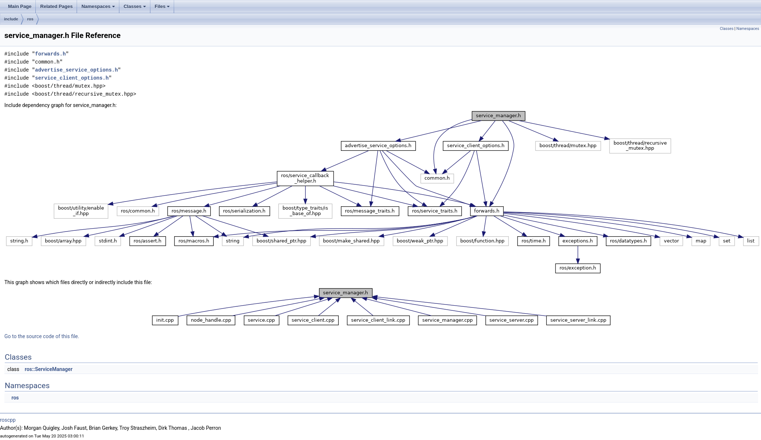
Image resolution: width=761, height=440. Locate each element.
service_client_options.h (72, 77)
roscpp (8, 420)
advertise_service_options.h (76, 69)
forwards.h (50, 53)
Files (162, 6)
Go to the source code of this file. (41, 336)
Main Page (19, 6)
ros (30, 19)
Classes (135, 6)
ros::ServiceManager (49, 369)
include (11, 19)
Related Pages (56, 6)
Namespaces (98, 6)
